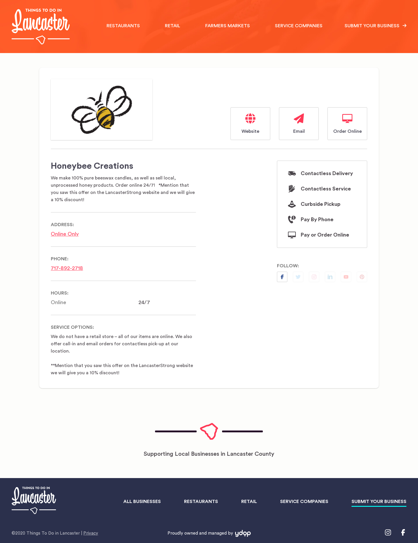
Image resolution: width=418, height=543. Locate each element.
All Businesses (142, 501)
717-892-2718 (67, 268)
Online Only (65, 234)
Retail (172, 25)
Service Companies (298, 25)
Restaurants (123, 25)
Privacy (90, 533)
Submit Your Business (372, 25)
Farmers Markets (227, 25)
